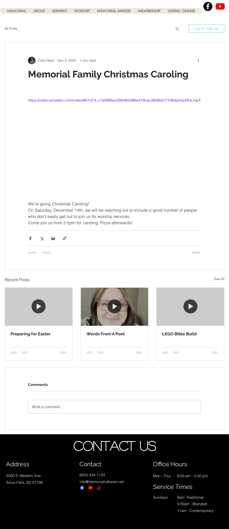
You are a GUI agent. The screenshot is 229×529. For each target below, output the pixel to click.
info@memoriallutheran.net (101, 481)
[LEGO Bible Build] (190, 307)
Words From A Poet (105, 333)
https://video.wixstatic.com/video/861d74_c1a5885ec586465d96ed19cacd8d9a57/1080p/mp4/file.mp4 (114, 100)
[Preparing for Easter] (38, 307)
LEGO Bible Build (179, 333)
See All (219, 279)
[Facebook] (82, 487)
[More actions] (198, 60)
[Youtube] (90, 487)
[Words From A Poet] (114, 307)
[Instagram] (98, 487)
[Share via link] (64, 238)
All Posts (11, 28)
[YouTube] (220, 6)
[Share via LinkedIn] (53, 238)
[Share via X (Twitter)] (41, 238)
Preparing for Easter (31, 333)
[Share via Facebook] (30, 238)
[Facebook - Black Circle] (207, 6)
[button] (177, 28)
